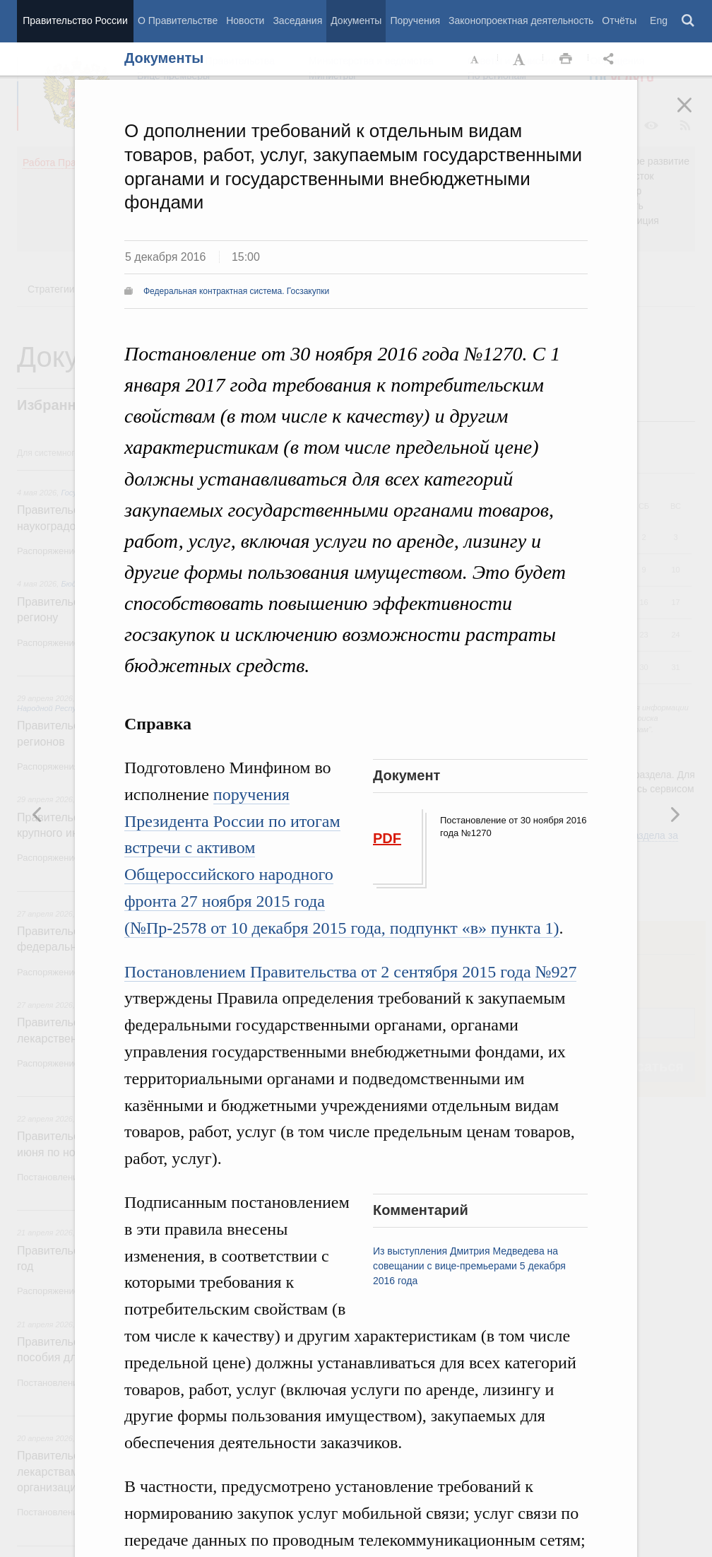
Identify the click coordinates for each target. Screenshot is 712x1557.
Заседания (297, 20)
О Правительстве (178, 20)
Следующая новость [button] (37, 814)
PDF (387, 838)
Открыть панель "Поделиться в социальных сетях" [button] (611, 59)
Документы (356, 20)
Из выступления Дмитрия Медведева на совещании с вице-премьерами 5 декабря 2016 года (469, 1265)
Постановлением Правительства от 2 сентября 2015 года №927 (350, 972)
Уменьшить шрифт (475, 59)
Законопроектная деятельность (521, 20)
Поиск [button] (689, 21)
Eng (659, 20)
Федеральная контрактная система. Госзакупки (236, 291)
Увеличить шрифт (521, 59)
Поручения (415, 20)
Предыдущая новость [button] (674, 814)
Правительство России (75, 20)
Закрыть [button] (694, 114)
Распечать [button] (566, 59)
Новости (245, 20)
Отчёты (619, 20)
